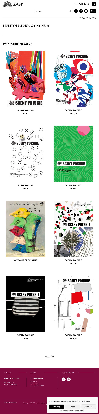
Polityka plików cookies (67, 410)
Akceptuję (56, 407)
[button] (49, 356)
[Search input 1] (51, 11)
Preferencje (88, 407)
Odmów (72, 407)
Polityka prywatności (79, 410)
